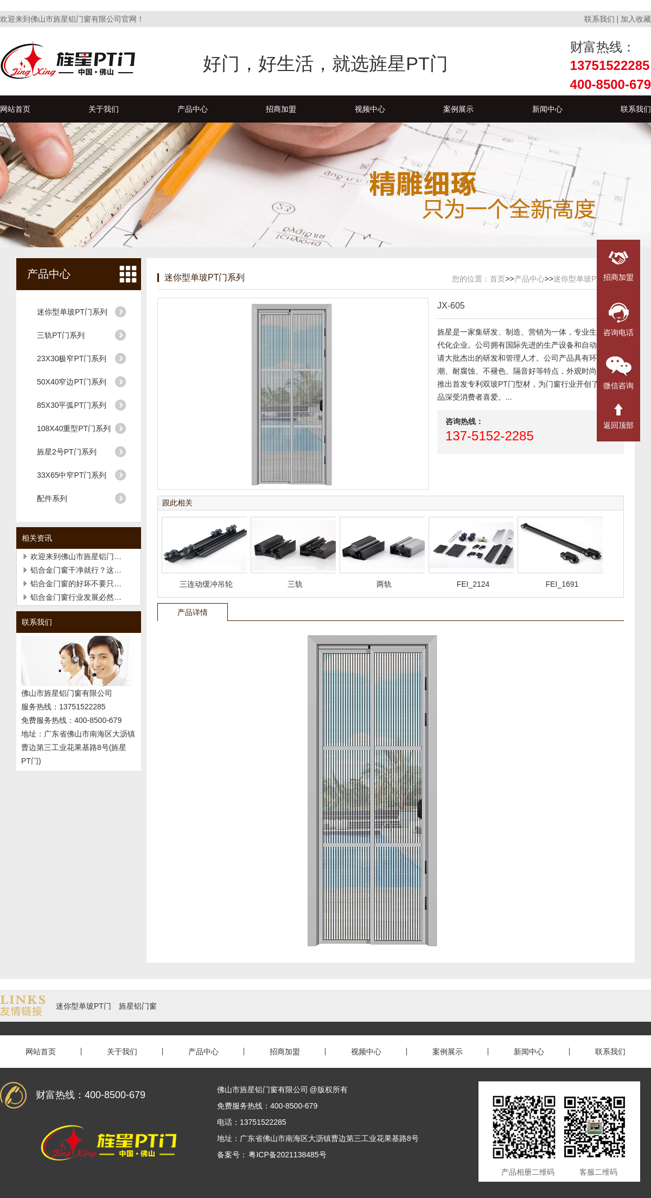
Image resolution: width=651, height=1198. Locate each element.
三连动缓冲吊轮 (206, 584)
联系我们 (599, 19)
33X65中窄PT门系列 (71, 475)
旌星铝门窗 (138, 1006)
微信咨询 (618, 373)
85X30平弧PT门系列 (71, 405)
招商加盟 (281, 109)
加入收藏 (636, 19)
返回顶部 (618, 416)
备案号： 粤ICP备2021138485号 (272, 1154)
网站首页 (15, 109)
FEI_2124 (473, 584)
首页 (497, 278)
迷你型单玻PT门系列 (72, 311)
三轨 (295, 584)
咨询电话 (618, 320)
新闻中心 (547, 109)
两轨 (384, 584)
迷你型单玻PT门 (83, 1006)
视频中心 (370, 109)
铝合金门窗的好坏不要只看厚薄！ (87, 583)
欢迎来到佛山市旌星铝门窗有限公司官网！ (102, 556)
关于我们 (103, 109)
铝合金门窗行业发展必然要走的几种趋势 (98, 597)
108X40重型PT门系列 (74, 428)
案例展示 (458, 109)
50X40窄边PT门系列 (71, 381)
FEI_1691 (562, 584)
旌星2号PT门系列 (67, 451)
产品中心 (192, 109)
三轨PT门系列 (61, 335)
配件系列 (52, 498)
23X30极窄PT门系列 (71, 358)
